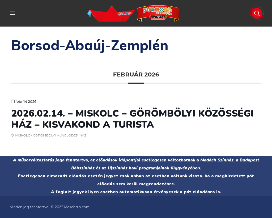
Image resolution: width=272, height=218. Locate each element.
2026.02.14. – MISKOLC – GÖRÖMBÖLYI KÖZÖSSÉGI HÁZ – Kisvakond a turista (132, 119)
